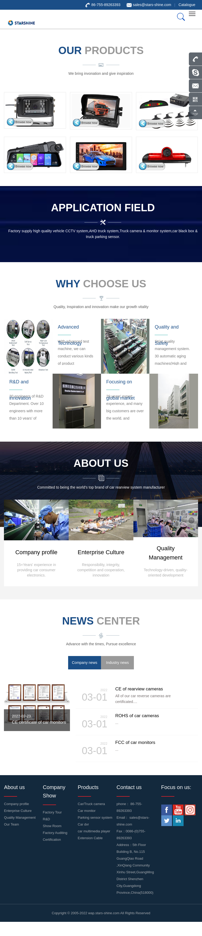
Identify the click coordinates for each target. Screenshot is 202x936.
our (101, 50)
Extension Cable (90, 838)
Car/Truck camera (91, 804)
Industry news (117, 662)
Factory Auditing (55, 833)
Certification (52, 840)
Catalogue (187, 5)
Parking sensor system (95, 817)
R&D (46, 819)
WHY (101, 283)
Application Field (103, 207)
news (101, 621)
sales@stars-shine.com (152, 5)
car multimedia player (94, 831)
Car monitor (87, 811)
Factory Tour (52, 812)
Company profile (16, 804)
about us (101, 463)
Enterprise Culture (18, 811)
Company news (84, 662)
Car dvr (83, 824)
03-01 (92, 695)
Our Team (11, 824)
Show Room (52, 826)
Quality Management (20, 817)
